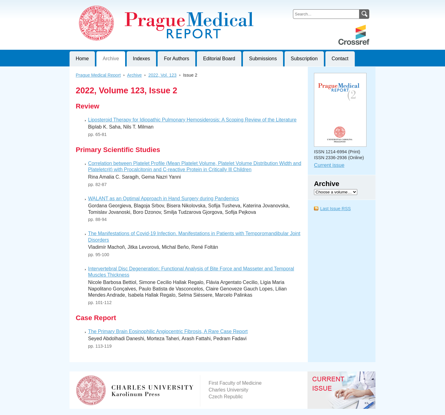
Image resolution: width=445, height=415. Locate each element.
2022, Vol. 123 (162, 75)
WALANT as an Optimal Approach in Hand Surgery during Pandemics (163, 198)
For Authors (176, 58)
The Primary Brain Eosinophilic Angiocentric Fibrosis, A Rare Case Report (168, 331)
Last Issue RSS (335, 208)
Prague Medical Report (98, 75)
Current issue (329, 165)
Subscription (304, 58)
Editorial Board (219, 58)
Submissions (263, 58)
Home (82, 58)
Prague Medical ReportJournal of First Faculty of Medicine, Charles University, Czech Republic (145, 5)
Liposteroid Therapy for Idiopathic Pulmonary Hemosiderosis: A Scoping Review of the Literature (192, 119)
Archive (111, 58)
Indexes (141, 58)
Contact (340, 58)
